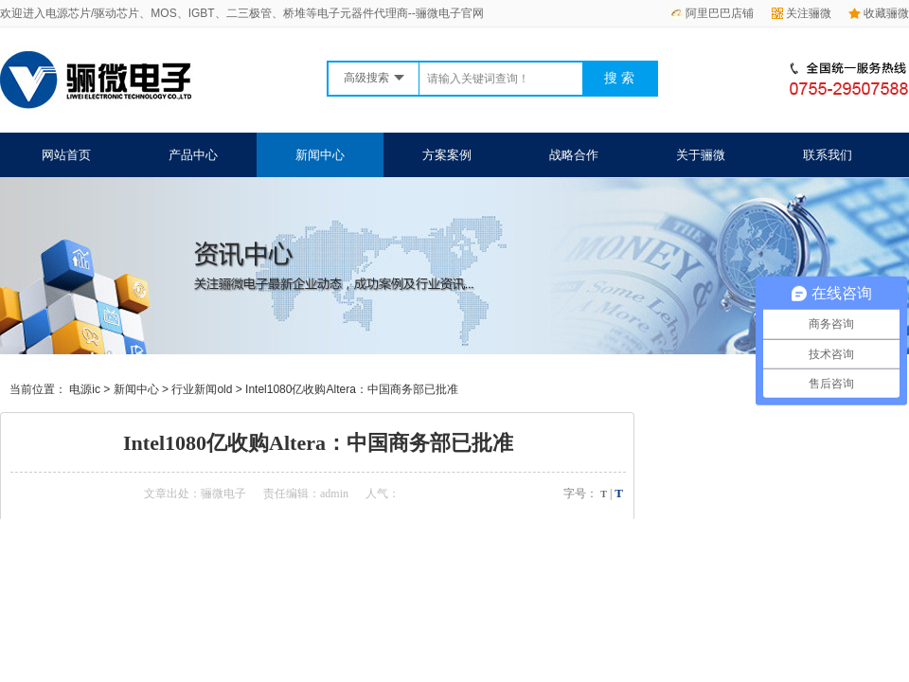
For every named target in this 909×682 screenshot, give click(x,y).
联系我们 (827, 155)
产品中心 (193, 155)
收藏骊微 (878, 13)
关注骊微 (801, 13)
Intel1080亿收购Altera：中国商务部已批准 (351, 389)
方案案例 (447, 155)
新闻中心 (320, 155)
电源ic (84, 389)
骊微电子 (223, 493)
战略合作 (573, 155)
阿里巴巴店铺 (712, 13)
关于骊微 (700, 155)
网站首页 (66, 155)
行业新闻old (201, 389)
